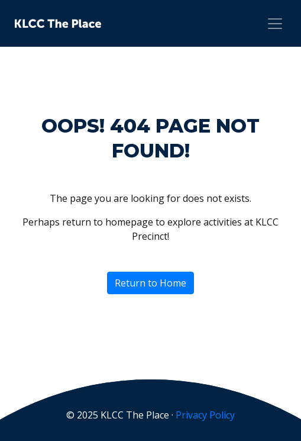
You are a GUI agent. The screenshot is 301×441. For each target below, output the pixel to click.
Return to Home (150, 282)
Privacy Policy (205, 414)
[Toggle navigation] (275, 24)
